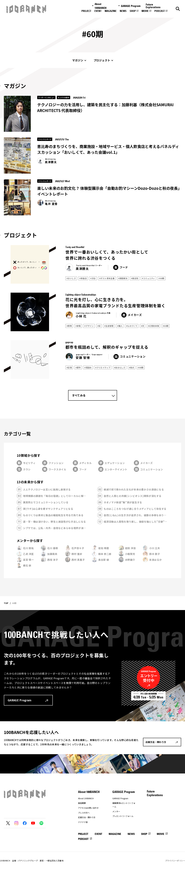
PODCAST (159, 11)
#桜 (99, 325)
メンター (116, 811)
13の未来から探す (30, 482)
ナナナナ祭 (83, 822)
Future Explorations (153, 6)
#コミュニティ (148, 278)
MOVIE (145, 11)
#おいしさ (71, 278)
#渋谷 (93, 278)
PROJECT (86, 11)
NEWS (123, 11)
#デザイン (89, 325)
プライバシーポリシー (175, 860)
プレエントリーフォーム (122, 816)
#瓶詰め (88, 367)
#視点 (131, 367)
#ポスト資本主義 (106, 278)
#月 (142, 325)
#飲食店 (83, 278)
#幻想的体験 (153, 325)
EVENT (97, 11)
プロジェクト (102, 60)
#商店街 (134, 278)
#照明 (69, 325)
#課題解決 (122, 278)
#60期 (161, 278)
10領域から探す (28, 455)
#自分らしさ (119, 367)
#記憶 (69, 367)
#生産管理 (109, 325)
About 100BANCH (100, 5)
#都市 (78, 367)
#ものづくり (131, 325)
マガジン (77, 60)
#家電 (78, 325)
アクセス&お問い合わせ (88, 807)
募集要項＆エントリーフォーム (123, 805)
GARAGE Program (130, 6)
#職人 (119, 325)
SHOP (133, 11)
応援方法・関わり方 (86, 817)
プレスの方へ (84, 812)
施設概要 (82, 803)
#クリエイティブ (102, 367)
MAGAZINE (111, 11)
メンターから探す (30, 540)
